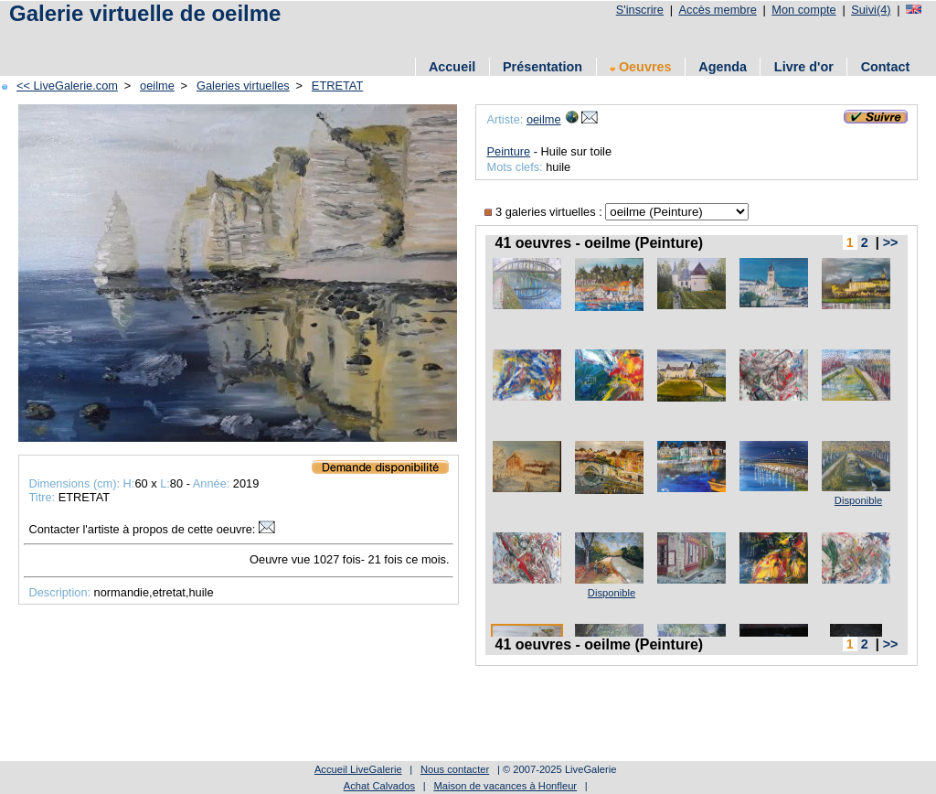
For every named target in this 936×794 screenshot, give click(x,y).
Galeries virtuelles (243, 85)
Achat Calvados (379, 785)
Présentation (542, 66)
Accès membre (717, 9)
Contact (885, 66)
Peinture (508, 151)
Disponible (858, 500)
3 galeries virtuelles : (544, 212)
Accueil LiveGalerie (358, 769)
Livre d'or (804, 66)
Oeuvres (641, 66)
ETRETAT (337, 85)
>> (891, 242)
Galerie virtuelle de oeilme (145, 13)
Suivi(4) (870, 9)
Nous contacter (454, 769)
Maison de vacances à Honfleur (505, 785)
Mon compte (803, 9)
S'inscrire (640, 9)
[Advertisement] (337, 39)
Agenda (722, 66)
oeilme (157, 85)
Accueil (452, 66)
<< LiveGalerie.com (67, 85)
